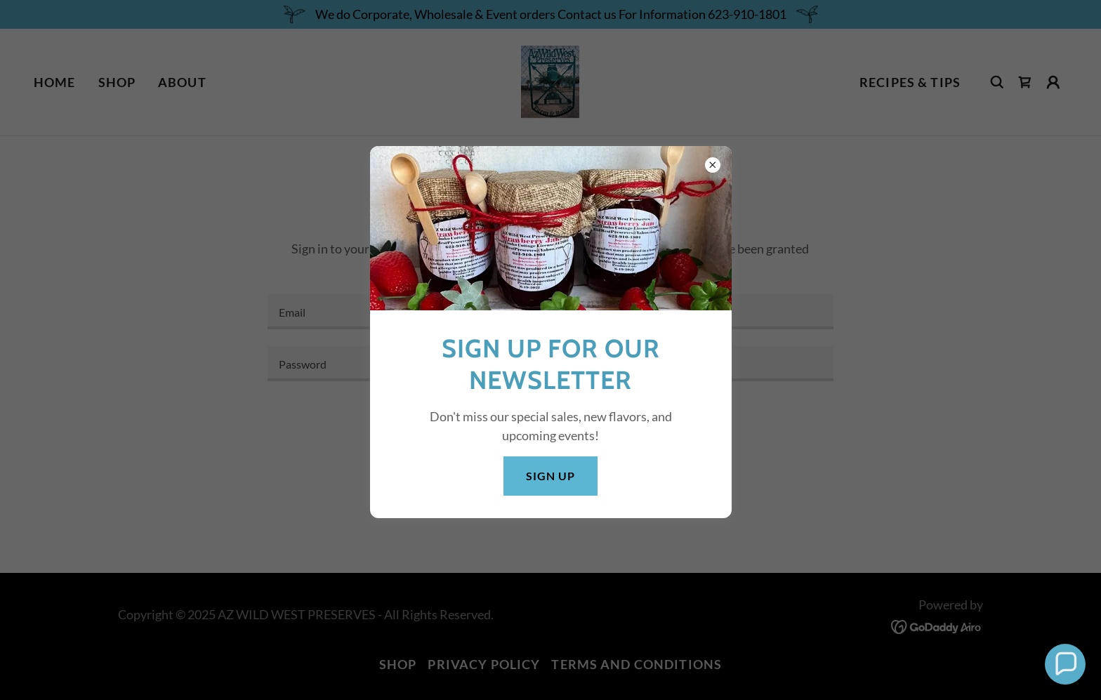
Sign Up (550, 475)
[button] (1065, 664)
